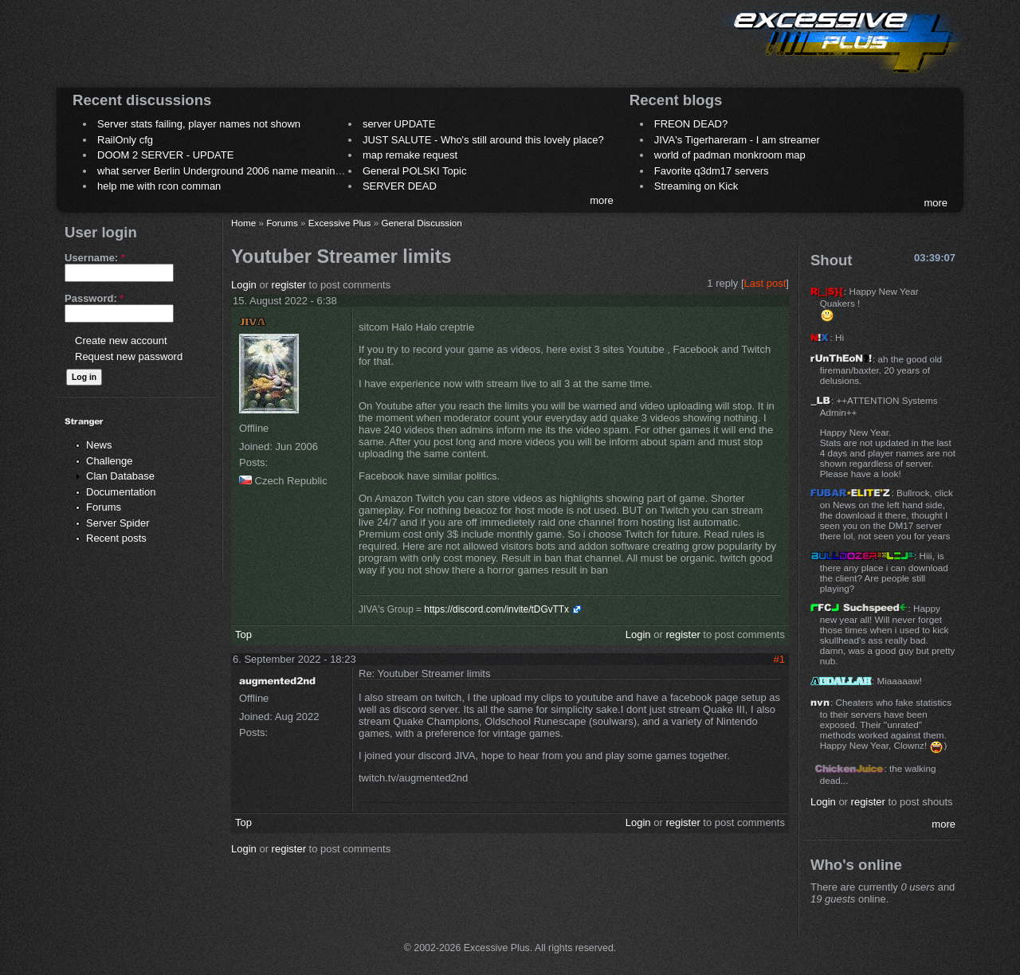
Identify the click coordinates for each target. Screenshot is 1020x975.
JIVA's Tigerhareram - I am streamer (737, 140)
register (289, 285)
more (602, 200)
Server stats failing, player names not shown (198, 124)
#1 (779, 659)
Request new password (128, 356)
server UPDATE (399, 124)
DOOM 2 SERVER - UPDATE (165, 155)
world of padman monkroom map (730, 155)
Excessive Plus (339, 222)
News (99, 445)
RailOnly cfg (125, 140)
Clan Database (120, 476)
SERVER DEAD (400, 186)
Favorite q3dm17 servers (711, 171)
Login (244, 285)
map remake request (410, 155)
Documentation (120, 492)
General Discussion (421, 222)
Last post (765, 283)
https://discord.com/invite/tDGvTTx (496, 609)
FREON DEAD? (691, 124)
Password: (94, 298)
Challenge (109, 461)
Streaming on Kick (696, 186)
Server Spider (117, 523)
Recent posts (116, 538)
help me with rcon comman (159, 186)
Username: (95, 258)
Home (243, 222)
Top (243, 634)
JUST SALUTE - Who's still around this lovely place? (483, 140)
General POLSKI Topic (415, 171)
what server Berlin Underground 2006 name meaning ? (223, 171)
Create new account (121, 341)
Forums (103, 507)
